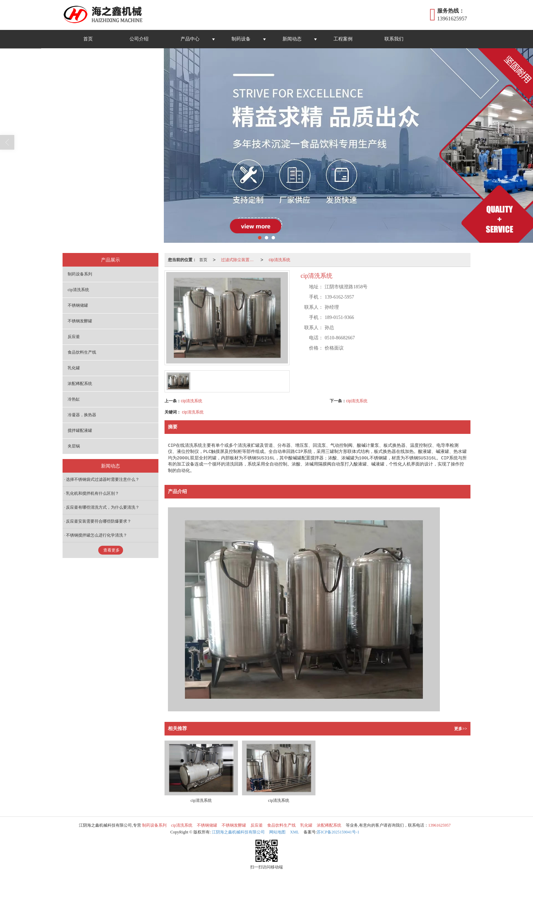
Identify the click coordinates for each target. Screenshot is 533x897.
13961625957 (439, 825)
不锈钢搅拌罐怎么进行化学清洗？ (96, 535)
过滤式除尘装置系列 (239, 259)
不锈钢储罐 (78, 305)
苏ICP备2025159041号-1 (338, 832)
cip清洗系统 (279, 259)
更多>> (460, 728)
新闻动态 (292, 38)
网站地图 (277, 832)
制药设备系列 (80, 274)
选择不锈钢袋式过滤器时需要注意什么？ (102, 479)
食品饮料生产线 (82, 352)
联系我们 (393, 38)
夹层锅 (74, 446)
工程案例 (343, 38)
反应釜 (74, 336)
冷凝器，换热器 (82, 414)
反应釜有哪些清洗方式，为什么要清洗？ (102, 507)
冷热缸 (74, 399)
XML (294, 832)
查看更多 (111, 550)
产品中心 (190, 38)
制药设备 (241, 38)
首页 (88, 38)
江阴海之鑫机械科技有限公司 (238, 832)
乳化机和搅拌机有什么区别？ (92, 493)
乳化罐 (74, 368)
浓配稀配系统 (80, 383)
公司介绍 (139, 38)
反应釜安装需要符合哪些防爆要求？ (98, 521)
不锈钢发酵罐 (80, 321)
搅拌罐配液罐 (80, 430)
